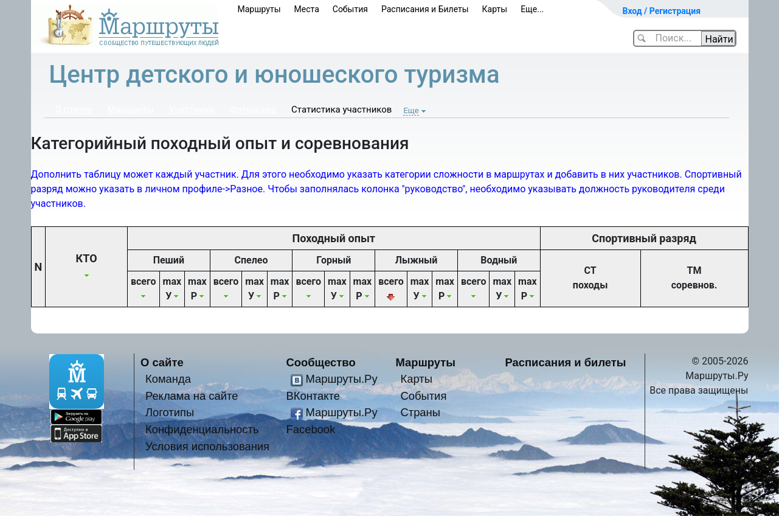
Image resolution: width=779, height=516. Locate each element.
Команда (168, 378)
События (350, 9)
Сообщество (321, 362)
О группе (73, 109)
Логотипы (169, 412)
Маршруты (259, 9)
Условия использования (207, 446)
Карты (495, 9)
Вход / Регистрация (662, 11)
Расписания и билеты (565, 362)
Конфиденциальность (202, 429)
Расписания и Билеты (425, 9)
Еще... (532, 9)
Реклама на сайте (191, 395)
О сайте (162, 362)
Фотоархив (252, 109)
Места (306, 9)
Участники (192, 109)
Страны (420, 412)
